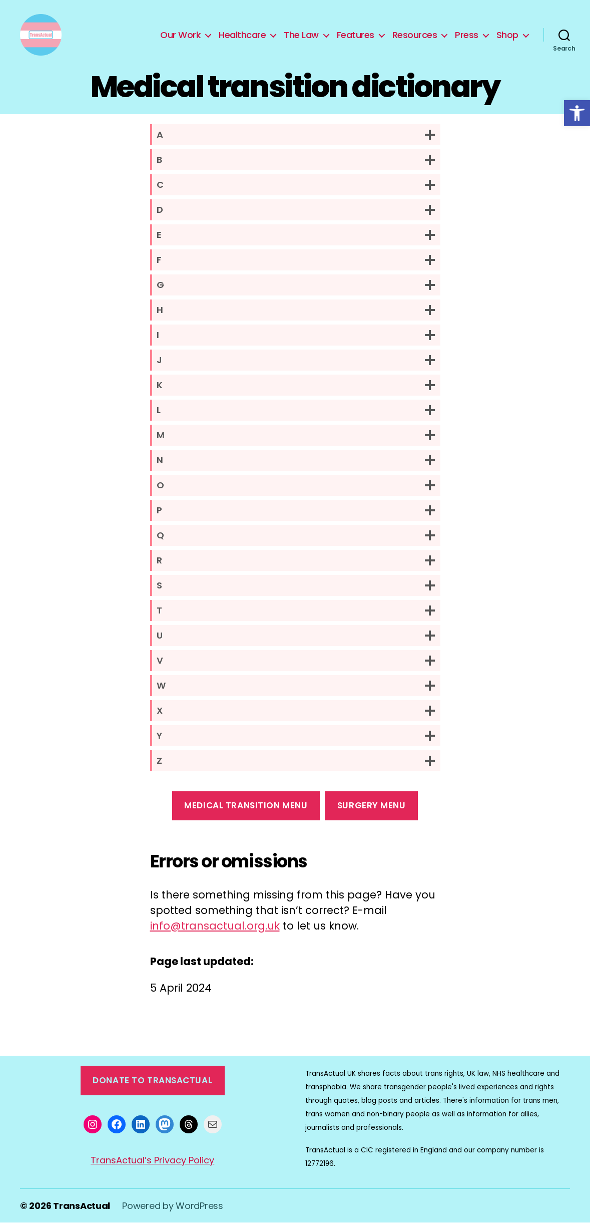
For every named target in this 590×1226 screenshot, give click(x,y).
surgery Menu (371, 809)
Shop (507, 36)
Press (466, 36)
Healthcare (242, 36)
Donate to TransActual (152, 1084)
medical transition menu (245, 809)
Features (355, 36)
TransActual (81, 1209)
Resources (414, 36)
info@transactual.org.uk (215, 929)
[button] (577, 113)
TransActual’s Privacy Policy (152, 1163)
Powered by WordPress (172, 1209)
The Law (301, 36)
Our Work (180, 36)
